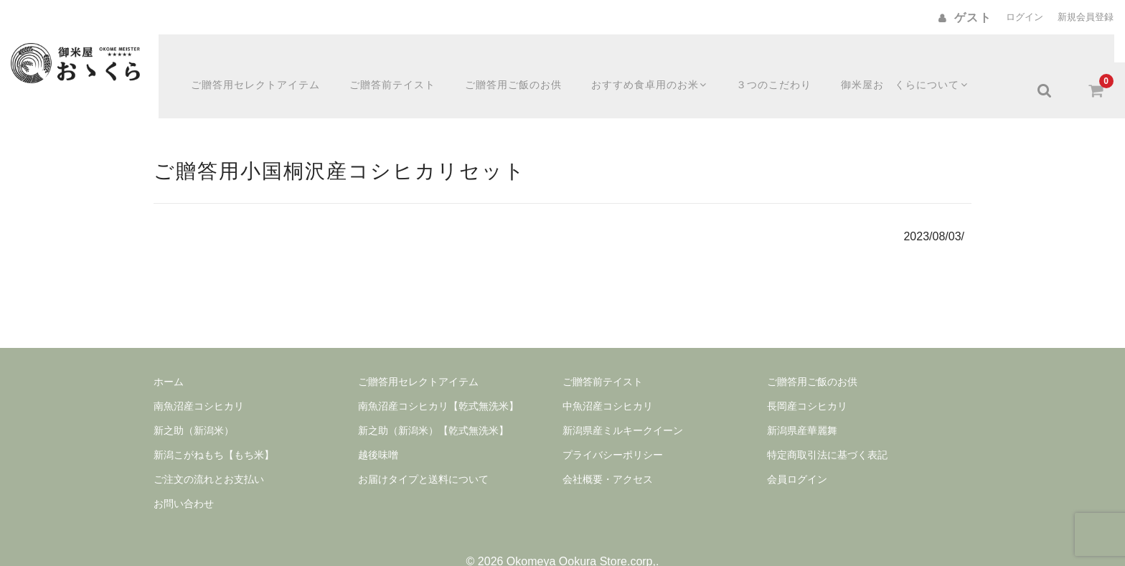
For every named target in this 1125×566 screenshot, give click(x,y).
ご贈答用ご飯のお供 (522, 62)
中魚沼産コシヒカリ (607, 378)
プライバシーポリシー (612, 427)
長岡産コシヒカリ (807, 378)
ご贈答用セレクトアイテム (264, 62)
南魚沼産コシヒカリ (199, 378)
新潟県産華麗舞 (802, 402)
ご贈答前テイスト (401, 62)
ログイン (1024, 16)
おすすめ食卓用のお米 (660, 62)
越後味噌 (378, 427)
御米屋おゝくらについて (919, 62)
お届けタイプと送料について (423, 451)
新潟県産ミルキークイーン (622, 402)
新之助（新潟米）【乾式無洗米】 (433, 402)
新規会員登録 (1086, 16)
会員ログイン (797, 451)
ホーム (169, 353)
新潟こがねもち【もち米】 (214, 427)
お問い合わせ (184, 475)
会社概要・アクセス (607, 451)
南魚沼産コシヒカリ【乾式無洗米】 (438, 378)
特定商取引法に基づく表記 (827, 427)
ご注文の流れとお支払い (209, 451)
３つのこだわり (786, 62)
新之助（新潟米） (194, 402)
